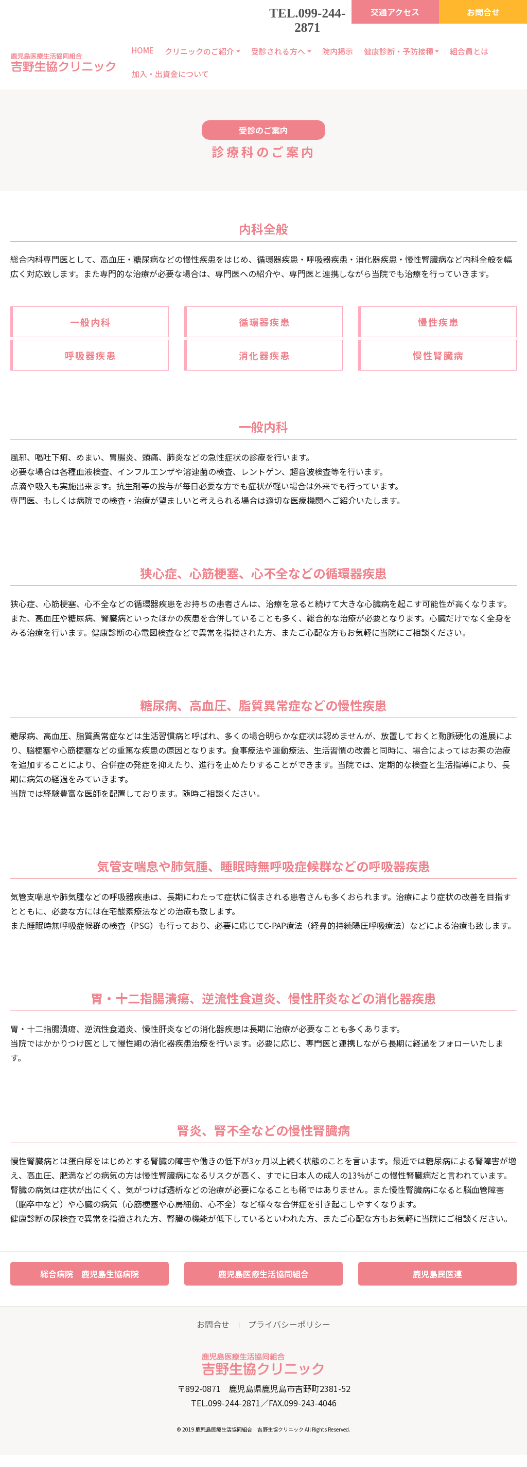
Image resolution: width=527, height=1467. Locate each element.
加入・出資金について (170, 73)
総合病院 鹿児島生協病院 (89, 1274)
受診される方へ (278, 51)
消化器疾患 (264, 355)
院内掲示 (337, 51)
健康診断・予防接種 (398, 51)
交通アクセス (395, 12)
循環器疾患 (264, 321)
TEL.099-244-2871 (307, 20)
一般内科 (90, 321)
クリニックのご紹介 (199, 51)
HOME (143, 50)
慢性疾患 (438, 321)
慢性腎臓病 (438, 355)
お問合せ (483, 12)
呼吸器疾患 (90, 355)
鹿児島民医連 (437, 1274)
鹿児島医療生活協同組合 (263, 1274)
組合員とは (469, 51)
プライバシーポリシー (289, 1324)
